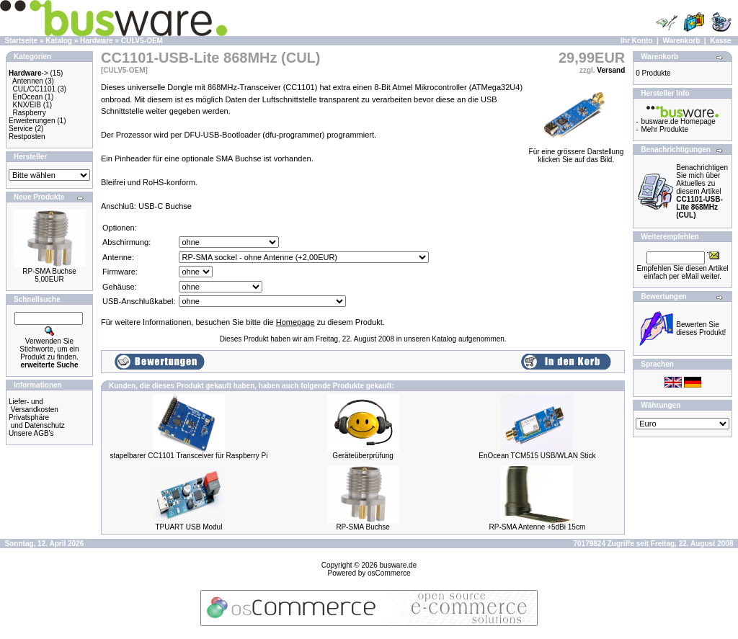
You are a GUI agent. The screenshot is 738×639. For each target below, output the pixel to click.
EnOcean (28, 97)
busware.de (398, 565)
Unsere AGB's (31, 433)
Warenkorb (681, 41)
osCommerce (389, 573)
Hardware (96, 41)
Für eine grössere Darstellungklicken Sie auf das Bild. (576, 152)
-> (28, 73)
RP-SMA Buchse (49, 271)
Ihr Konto (636, 41)
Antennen (27, 81)
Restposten (27, 136)
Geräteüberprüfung (363, 456)
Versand (611, 70)
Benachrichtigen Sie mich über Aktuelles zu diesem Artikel (702, 191)
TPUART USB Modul (188, 527)
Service (20, 129)
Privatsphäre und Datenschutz (37, 421)
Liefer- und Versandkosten (33, 406)
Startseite (21, 41)
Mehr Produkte (665, 129)
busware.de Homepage (678, 121)
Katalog (58, 41)
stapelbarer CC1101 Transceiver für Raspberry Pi (188, 456)
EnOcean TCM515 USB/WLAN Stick (537, 456)
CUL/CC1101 (34, 89)
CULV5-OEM (142, 41)
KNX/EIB (27, 105)
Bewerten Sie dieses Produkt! (701, 328)
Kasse (720, 41)
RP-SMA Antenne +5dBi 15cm (537, 527)
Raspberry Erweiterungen (32, 117)
